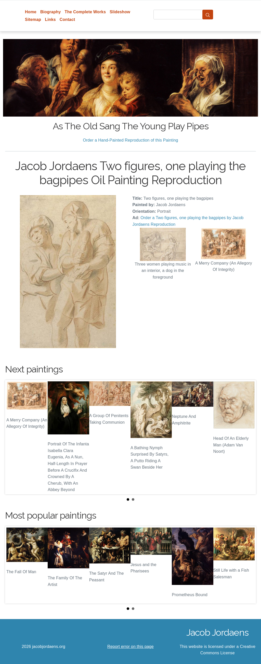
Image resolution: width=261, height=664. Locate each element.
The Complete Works (85, 12)
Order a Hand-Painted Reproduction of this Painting (130, 140)
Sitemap (33, 19)
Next (248, 437)
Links (50, 19)
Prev (13, 437)
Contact (67, 19)
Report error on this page (130, 646)
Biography (50, 12)
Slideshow (120, 12)
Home (30, 12)
